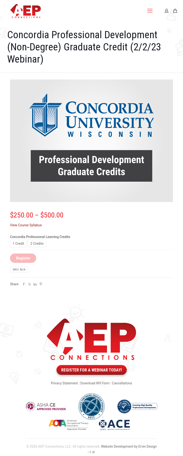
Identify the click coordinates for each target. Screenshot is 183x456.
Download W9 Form (94, 383)
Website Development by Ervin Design (129, 446)
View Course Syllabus (26, 225)
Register (23, 258)
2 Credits (37, 243)
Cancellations (122, 383)
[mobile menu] (150, 11)
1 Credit (18, 243)
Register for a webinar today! (91, 369)
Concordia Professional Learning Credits (40, 237)
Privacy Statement (64, 383)
